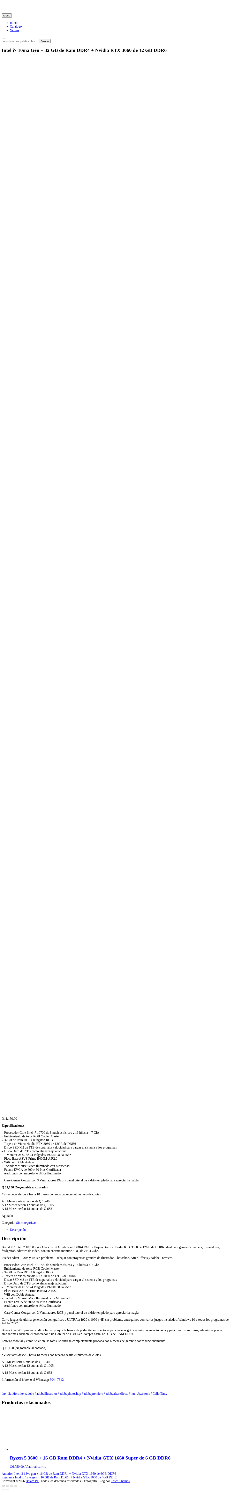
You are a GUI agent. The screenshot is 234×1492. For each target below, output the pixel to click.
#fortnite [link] (18, 1393)
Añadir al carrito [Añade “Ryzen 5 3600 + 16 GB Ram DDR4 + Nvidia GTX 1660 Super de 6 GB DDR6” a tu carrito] (35, 1466)
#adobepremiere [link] (92, 1393)
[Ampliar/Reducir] (15, 1485)
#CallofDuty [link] (159, 1393)
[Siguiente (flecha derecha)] (7, 1489)
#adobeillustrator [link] (46, 1393)
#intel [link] (132, 1393)
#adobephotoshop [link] (69, 1393)
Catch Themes (120, 1481)
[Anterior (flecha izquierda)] (3, 1489)
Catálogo (16, 26)
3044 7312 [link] (57, 1379)
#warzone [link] (143, 1393)
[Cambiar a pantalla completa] (11, 1485)
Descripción (18, 1229)
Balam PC (32, 1481)
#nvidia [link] (7, 1393)
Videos (14, 30)
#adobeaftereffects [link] (116, 1393)
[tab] (121, 1230)
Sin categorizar (26, 1222)
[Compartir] (7, 1485)
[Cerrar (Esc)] (3, 1485)
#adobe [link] (29, 1393)
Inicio (13, 22)
